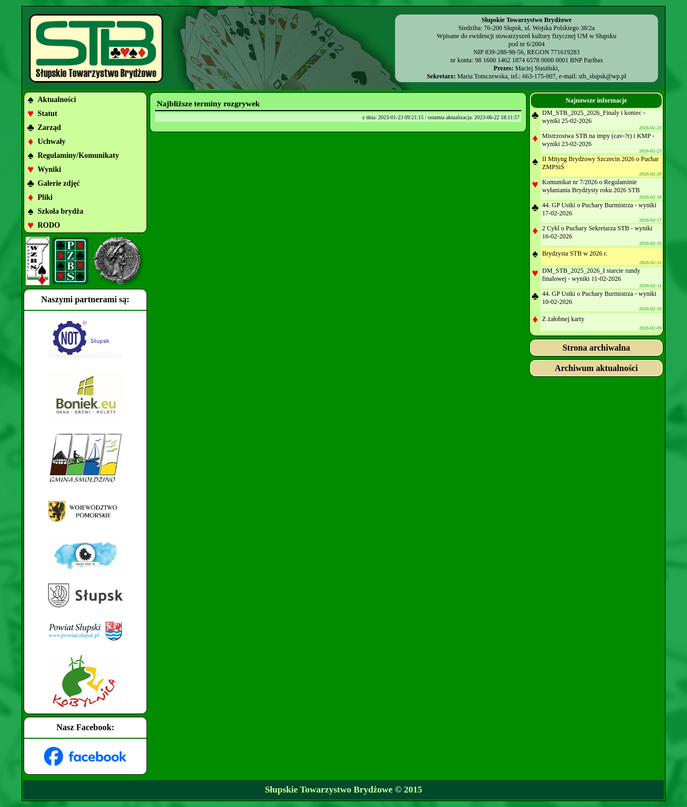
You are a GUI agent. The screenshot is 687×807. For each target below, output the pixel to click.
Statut (47, 114)
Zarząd (49, 127)
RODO (49, 225)
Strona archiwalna (596, 347)
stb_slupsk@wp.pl (602, 76)
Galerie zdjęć (59, 183)
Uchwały (51, 141)
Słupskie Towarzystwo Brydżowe (328, 789)
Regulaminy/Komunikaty (78, 155)
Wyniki (49, 169)
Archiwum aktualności (596, 368)
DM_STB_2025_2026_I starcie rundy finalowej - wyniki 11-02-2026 (591, 274)
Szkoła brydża (60, 211)
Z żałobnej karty (563, 319)
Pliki (45, 197)
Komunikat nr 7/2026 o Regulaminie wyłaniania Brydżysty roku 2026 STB (591, 186)
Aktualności (57, 100)
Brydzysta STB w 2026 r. (575, 253)
